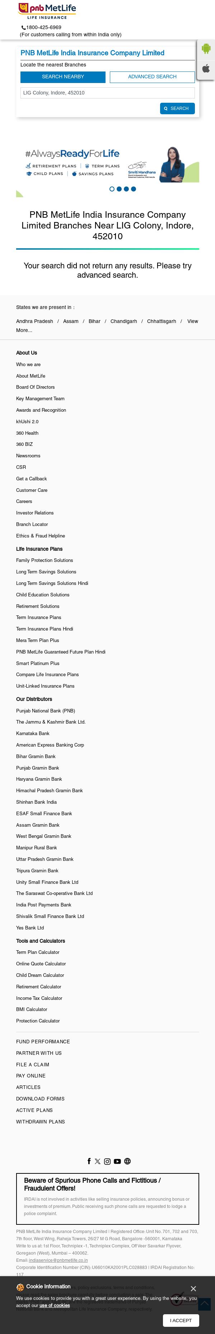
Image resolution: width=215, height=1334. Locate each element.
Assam (71, 321)
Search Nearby (63, 77)
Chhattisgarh (161, 321)
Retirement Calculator (38, 987)
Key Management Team (40, 399)
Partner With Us (39, 1054)
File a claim (33, 1065)
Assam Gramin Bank (38, 825)
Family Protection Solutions (44, 561)
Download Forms (40, 1099)
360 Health (27, 433)
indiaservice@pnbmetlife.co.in (58, 1261)
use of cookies (54, 1306)
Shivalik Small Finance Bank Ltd (50, 917)
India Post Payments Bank (43, 905)
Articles (28, 1088)
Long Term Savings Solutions (46, 572)
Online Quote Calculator (41, 964)
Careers (24, 502)
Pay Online (31, 1076)
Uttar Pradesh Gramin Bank (45, 860)
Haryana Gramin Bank (39, 779)
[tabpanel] (107, 163)
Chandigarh (124, 321)
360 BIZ (24, 445)
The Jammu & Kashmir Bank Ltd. (51, 722)
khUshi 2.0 (27, 422)
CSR (21, 468)
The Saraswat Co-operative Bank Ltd (54, 894)
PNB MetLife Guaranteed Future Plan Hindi (61, 652)
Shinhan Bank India (36, 802)
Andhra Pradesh (34, 321)
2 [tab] (118, 188)
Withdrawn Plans (41, 1122)
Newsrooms (28, 456)
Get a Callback (31, 479)
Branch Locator (32, 525)
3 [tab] (125, 188)
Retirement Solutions (38, 607)
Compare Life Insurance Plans (47, 675)
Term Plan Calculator (37, 953)
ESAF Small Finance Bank (44, 814)
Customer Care (31, 491)
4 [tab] (133, 188)
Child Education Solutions (43, 595)
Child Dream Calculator (40, 976)
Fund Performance (43, 1042)
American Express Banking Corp (50, 745)
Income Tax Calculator (39, 999)
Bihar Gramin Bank (36, 757)
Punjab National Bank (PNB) (45, 711)
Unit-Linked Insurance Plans (45, 686)
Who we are (28, 365)
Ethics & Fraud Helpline (40, 536)
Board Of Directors (35, 388)
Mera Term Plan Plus (37, 641)
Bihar (95, 321)
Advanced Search (152, 77)
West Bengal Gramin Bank (43, 837)
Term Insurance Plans (38, 618)
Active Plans (34, 1111)
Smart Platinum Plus (38, 664)
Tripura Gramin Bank (37, 871)
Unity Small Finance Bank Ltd (47, 883)
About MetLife (30, 376)
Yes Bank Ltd (30, 928)
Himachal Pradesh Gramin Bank (49, 791)
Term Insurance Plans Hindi (44, 629)
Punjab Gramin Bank (37, 768)
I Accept (181, 1320)
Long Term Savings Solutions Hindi (52, 584)
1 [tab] (111, 188)
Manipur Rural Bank (36, 848)
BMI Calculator (31, 1010)
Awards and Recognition (41, 410)
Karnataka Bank (33, 734)
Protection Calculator (38, 1021)
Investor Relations (35, 513)
